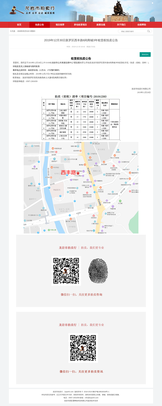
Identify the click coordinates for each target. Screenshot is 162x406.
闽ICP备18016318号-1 (100, 392)
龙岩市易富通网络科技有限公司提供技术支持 (81, 401)
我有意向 (145, 54)
